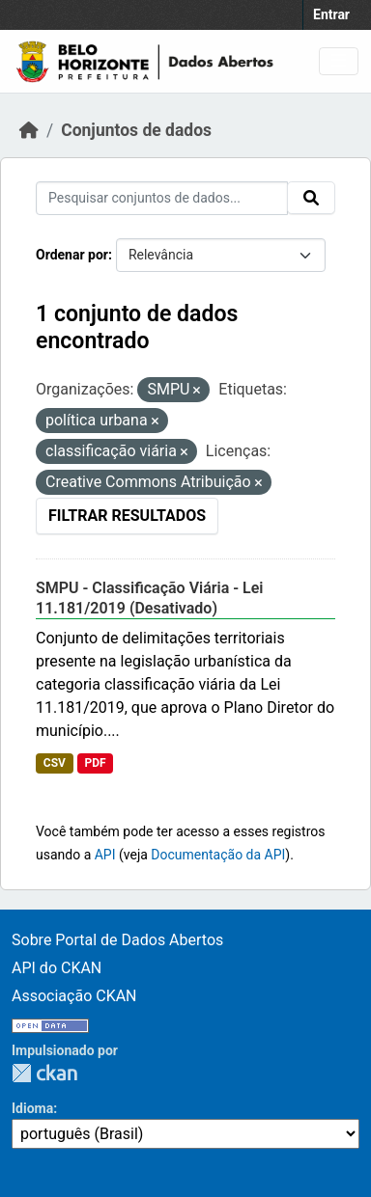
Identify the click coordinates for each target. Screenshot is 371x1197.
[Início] (29, 130)
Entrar (331, 14)
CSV (54, 763)
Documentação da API (218, 854)
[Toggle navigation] (338, 61)
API (105, 854)
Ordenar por (72, 254)
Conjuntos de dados (136, 130)
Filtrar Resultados (127, 515)
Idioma (32, 1108)
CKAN (44, 1073)
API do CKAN (56, 968)
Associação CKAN (74, 996)
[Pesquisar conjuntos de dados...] (162, 198)
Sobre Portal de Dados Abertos (117, 940)
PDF (94, 763)
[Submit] (311, 197)
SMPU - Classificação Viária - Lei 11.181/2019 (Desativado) (150, 598)
